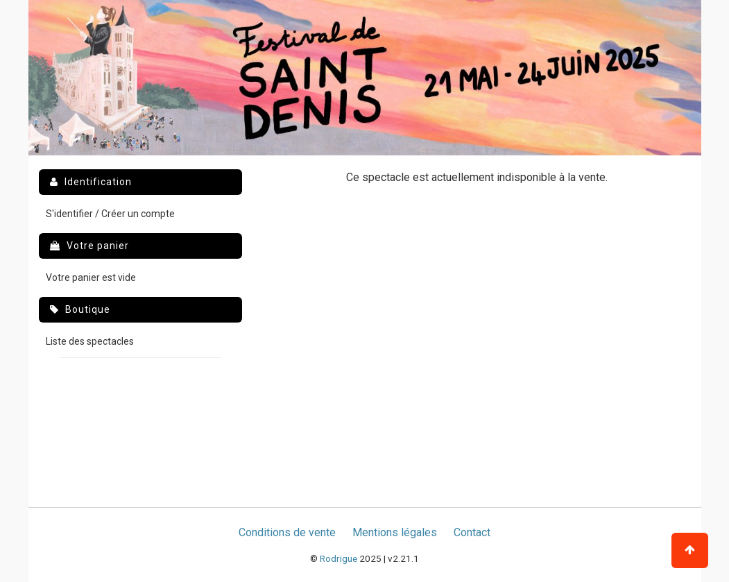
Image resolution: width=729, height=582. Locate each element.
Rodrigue (338, 558)
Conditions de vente (287, 532)
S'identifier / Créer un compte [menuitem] (110, 213)
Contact (472, 532)
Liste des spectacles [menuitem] (90, 341)
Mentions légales (394, 532)
